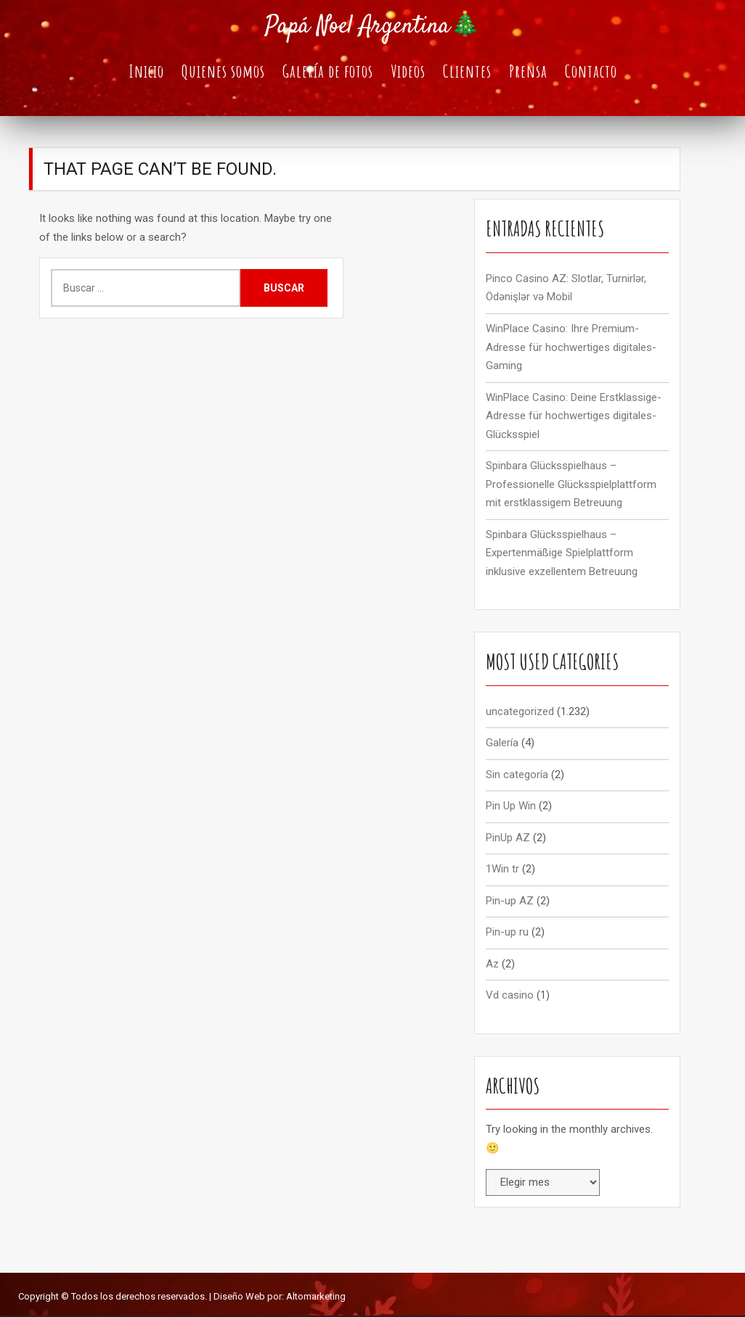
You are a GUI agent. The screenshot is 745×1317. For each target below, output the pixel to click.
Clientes (467, 72)
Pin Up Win (511, 807)
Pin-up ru (507, 934)
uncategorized (520, 712)
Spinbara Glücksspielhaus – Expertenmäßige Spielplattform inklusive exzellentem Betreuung (562, 554)
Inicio (146, 72)
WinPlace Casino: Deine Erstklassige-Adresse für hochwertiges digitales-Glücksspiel (573, 417)
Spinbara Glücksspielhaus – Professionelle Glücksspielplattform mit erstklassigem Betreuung (571, 486)
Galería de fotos (327, 72)
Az (492, 965)
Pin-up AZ (510, 902)
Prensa (528, 72)
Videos (408, 72)
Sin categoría (517, 776)
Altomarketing (316, 1297)
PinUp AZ (508, 839)
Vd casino (510, 997)
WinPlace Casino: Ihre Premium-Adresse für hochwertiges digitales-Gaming (571, 348)
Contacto (591, 72)
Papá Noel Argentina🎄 (373, 27)
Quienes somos (223, 72)
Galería (502, 744)
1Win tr (502, 871)
